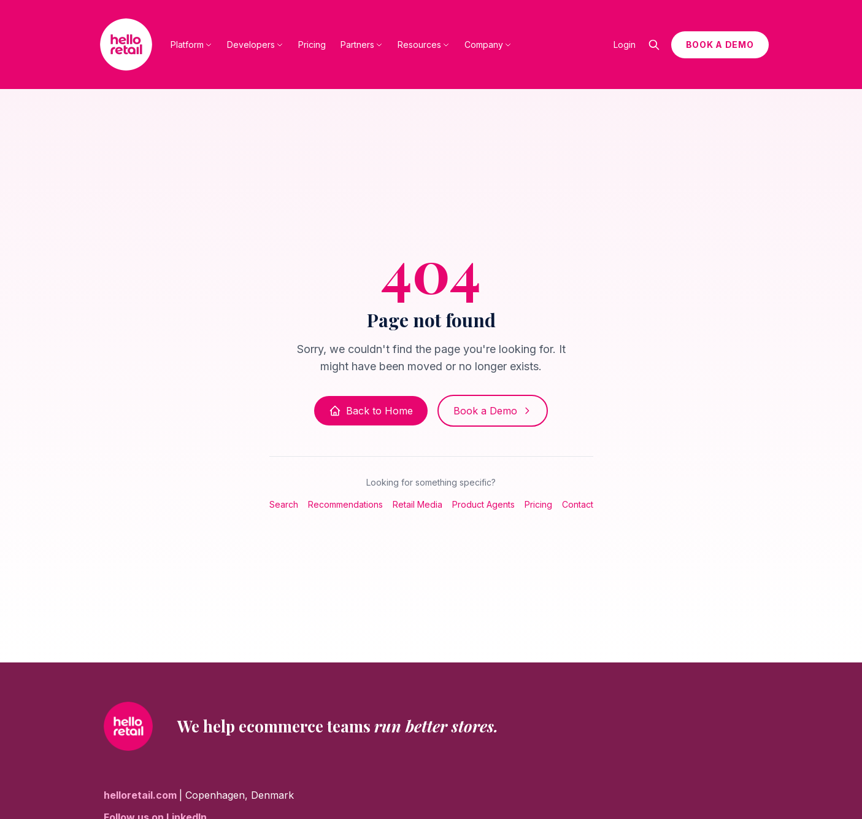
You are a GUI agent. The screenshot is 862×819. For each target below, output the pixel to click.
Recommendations (345, 504)
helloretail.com (141, 795)
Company (488, 44)
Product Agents (483, 504)
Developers (255, 44)
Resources (424, 44)
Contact (577, 504)
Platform (191, 44)
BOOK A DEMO (720, 44)
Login (625, 44)
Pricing (312, 44)
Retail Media (417, 504)
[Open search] (654, 45)
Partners (362, 44)
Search (283, 504)
